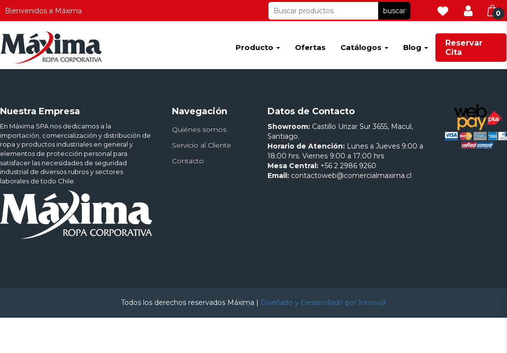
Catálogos (364, 47)
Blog (415, 47)
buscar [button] (394, 10)
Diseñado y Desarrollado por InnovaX (323, 302)
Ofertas (310, 47)
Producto (258, 47)
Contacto (188, 160)
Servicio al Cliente (201, 145)
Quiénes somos (199, 129)
